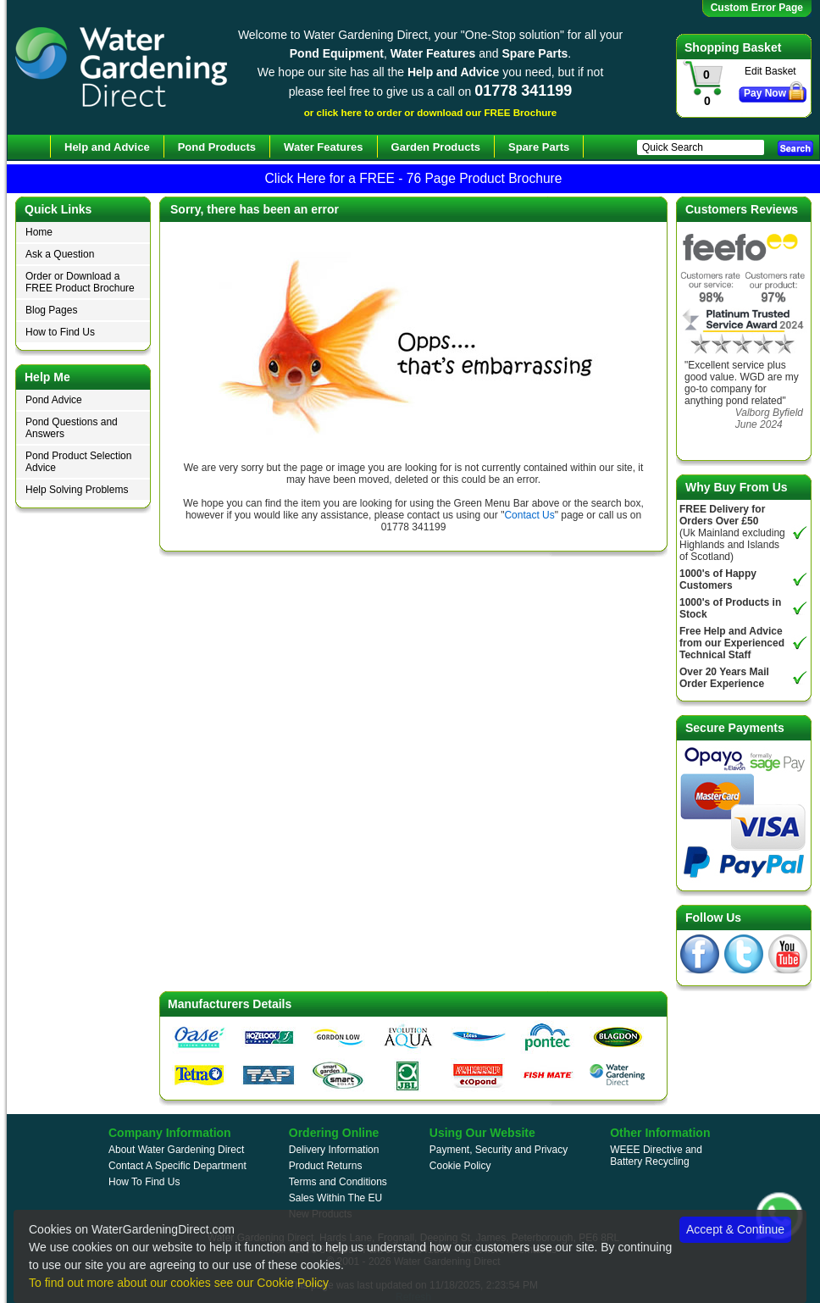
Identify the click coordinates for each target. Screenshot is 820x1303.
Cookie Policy (460, 1166)
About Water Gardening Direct (176, 1150)
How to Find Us (60, 332)
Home (39, 232)
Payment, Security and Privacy (498, 1150)
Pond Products (217, 147)
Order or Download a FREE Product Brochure (80, 282)
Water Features (323, 147)
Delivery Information (334, 1150)
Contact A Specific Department (177, 1166)
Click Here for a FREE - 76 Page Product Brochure (413, 178)
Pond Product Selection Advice (78, 462)
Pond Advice (53, 400)
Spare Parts (538, 147)
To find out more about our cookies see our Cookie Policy (179, 1282)
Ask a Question (59, 254)
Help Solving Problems (76, 490)
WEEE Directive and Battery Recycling (656, 1155)
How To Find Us (144, 1182)
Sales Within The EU (336, 1198)
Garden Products (435, 147)
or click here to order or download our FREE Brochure (430, 112)
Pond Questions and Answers (71, 428)
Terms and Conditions (338, 1182)
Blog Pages (51, 310)
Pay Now (765, 93)
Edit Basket (770, 71)
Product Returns (326, 1166)
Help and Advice (107, 147)
